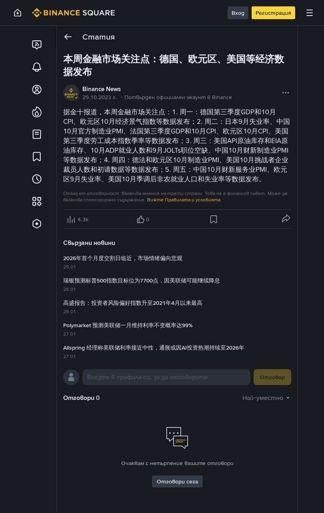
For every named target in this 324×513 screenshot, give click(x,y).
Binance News (101, 89)
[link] (36, 44)
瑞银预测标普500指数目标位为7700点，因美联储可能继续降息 (141, 280)
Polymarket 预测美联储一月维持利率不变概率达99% (127, 325)
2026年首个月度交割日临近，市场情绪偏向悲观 (122, 258)
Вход (238, 12)
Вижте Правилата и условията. (184, 200)
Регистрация (273, 12)
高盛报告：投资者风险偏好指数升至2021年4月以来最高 (132, 302)
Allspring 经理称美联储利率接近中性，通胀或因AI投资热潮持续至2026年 (153, 347)
